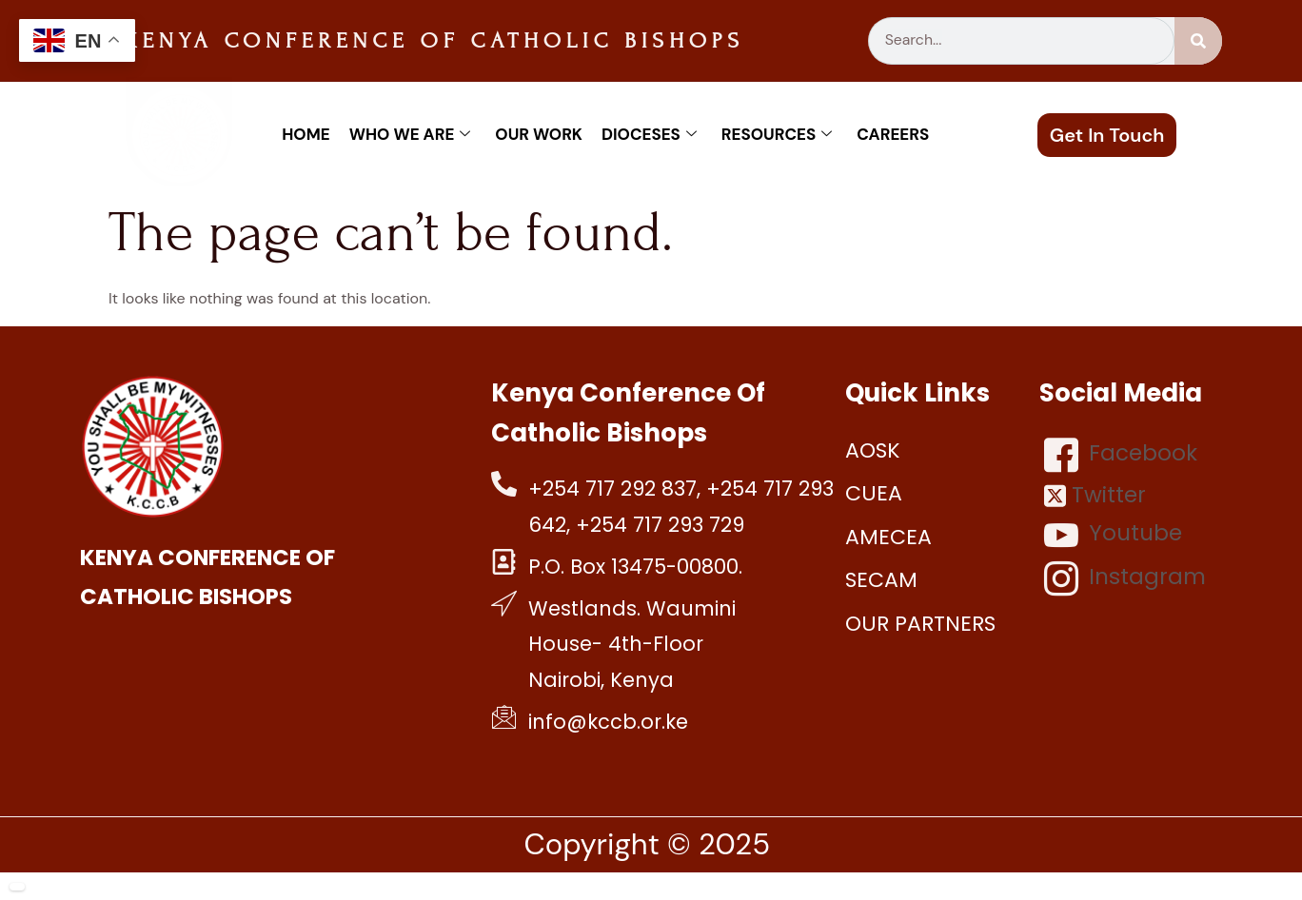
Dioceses (649, 134)
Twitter (1095, 495)
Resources (776, 134)
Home (305, 134)
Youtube (1113, 535)
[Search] (1198, 41)
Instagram (1125, 578)
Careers (893, 134)
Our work (538, 134)
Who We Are (410, 134)
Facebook (1120, 455)
